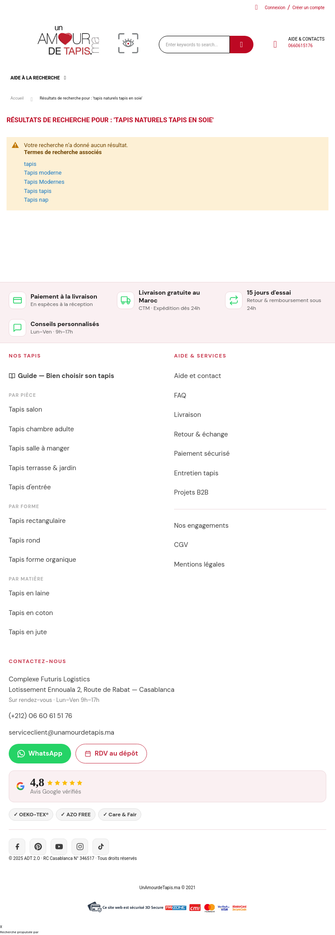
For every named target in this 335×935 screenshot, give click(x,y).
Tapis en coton (31, 612)
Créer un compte (308, 7)
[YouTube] (59, 847)
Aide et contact (197, 375)
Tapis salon (25, 409)
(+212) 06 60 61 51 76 (40, 716)
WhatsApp (39, 753)
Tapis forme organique (42, 559)
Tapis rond (24, 540)
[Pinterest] (38, 847)
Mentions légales (199, 564)
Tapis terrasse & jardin (42, 468)
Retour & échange (201, 434)
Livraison (187, 414)
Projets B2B (191, 492)
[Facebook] (17, 847)
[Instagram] (80, 847)
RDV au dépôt (111, 753)
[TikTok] (100, 847)
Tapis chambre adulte (41, 429)
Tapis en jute (28, 632)
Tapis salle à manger (39, 448)
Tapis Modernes (44, 182)
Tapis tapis (37, 191)
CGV (181, 544)
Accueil (17, 98)
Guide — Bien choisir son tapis (61, 375)
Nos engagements (201, 525)
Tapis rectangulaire (37, 520)
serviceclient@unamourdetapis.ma (61, 732)
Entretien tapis (196, 473)
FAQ (180, 395)
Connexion (275, 7)
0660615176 (300, 45)
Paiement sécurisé (201, 453)
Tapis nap (36, 199)
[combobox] (194, 44)
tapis (30, 164)
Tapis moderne (43, 172)
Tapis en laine (29, 593)
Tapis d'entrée (30, 487)
